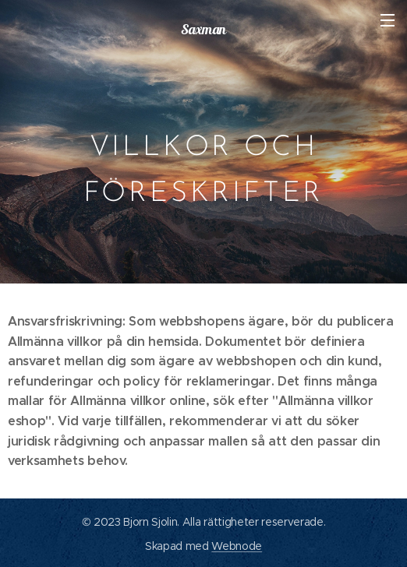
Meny (387, 20)
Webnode (236, 546)
